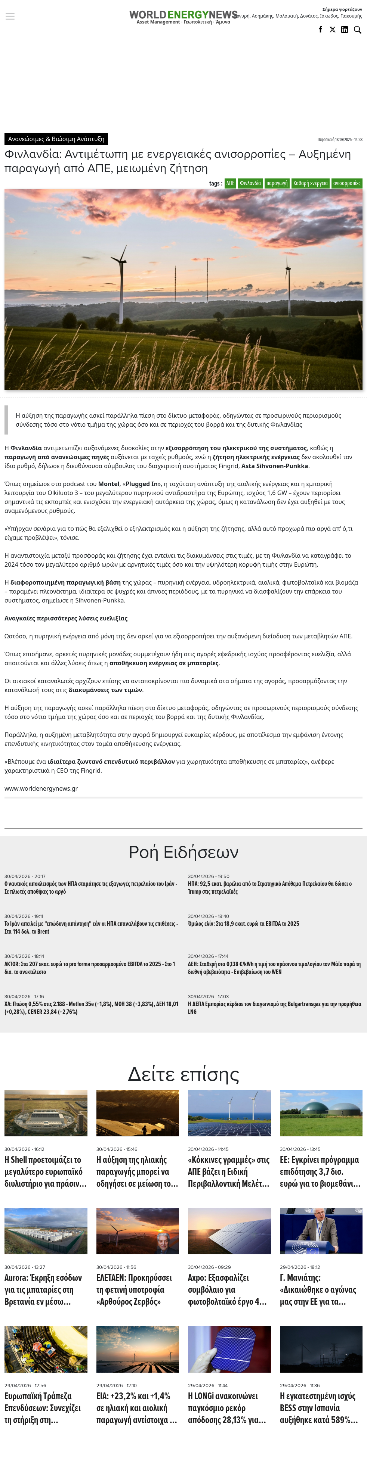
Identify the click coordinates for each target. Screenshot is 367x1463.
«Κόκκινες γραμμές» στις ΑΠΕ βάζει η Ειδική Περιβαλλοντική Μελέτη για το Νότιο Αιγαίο (228, 1172)
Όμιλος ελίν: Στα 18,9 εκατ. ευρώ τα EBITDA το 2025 (243, 924)
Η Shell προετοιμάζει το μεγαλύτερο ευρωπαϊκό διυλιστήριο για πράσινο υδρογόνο (43, 1172)
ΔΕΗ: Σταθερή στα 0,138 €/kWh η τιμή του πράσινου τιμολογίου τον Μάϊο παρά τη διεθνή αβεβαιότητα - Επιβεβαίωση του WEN (274, 968)
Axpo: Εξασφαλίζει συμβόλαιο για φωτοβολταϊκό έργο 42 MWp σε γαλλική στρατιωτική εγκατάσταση (226, 1290)
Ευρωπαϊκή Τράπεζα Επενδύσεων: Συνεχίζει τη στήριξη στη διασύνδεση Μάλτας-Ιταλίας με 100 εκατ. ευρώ (42, 1408)
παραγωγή (277, 183)
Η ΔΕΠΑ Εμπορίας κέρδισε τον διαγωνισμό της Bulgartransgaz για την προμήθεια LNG (274, 1008)
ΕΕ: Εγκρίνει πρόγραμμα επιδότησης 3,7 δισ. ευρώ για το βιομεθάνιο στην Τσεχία (319, 1172)
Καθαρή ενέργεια (310, 183)
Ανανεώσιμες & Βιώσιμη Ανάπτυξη (56, 139)
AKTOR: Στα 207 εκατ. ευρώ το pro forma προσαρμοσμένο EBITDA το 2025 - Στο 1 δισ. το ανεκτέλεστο (89, 968)
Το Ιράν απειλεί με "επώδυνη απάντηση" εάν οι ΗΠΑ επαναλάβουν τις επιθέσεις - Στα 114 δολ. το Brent (91, 928)
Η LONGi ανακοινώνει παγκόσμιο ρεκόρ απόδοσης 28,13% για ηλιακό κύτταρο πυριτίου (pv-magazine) (228, 1408)
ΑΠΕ (230, 183)
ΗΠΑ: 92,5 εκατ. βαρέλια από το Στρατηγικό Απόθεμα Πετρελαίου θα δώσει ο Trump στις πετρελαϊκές (270, 888)
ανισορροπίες (347, 183)
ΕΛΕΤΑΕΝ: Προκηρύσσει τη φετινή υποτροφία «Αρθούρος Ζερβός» (134, 1290)
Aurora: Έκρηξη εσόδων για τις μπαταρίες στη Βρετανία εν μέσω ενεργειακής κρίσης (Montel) (43, 1290)
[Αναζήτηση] (357, 29)
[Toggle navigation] (12, 16)
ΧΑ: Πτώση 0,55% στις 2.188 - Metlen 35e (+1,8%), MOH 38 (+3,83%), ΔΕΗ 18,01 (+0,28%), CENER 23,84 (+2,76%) (91, 1008)
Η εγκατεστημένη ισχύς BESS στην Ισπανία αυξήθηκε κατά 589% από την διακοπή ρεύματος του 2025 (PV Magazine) (318, 1408)
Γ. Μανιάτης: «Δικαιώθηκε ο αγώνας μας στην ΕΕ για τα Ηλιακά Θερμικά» (318, 1290)
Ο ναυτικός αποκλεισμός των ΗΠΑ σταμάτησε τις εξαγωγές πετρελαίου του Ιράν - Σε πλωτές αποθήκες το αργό (90, 888)
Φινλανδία (250, 183)
